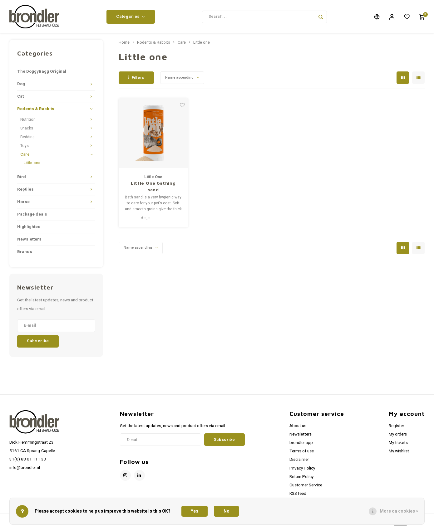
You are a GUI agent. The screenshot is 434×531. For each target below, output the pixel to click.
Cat (20, 99)
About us (297, 428)
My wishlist (399, 454)
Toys (24, 148)
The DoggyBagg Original (41, 74)
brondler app (301, 445)
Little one (32, 165)
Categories (130, 18)
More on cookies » (399, 511)
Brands (24, 254)
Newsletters (29, 241)
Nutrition (28, 122)
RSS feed (297, 496)
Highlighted (29, 229)
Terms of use (301, 454)
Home (124, 45)
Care (25, 157)
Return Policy (301, 479)
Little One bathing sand (153, 188)
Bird (21, 179)
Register (396, 428)
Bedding (27, 139)
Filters (136, 80)
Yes (194, 511)
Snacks (26, 131)
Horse (23, 204)
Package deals (32, 216)
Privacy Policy (302, 470)
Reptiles (25, 191)
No (226, 511)
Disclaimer (299, 462)
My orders (398, 437)
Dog (21, 86)
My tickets (398, 445)
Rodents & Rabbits (35, 111)
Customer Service (305, 488)
